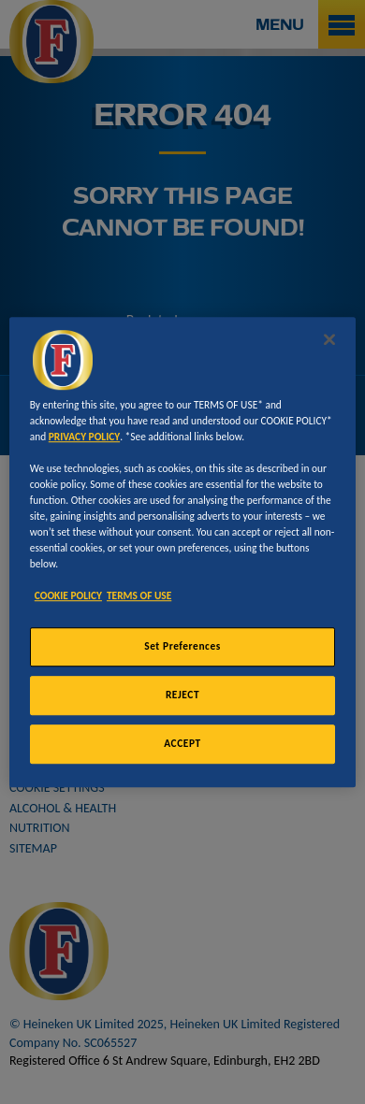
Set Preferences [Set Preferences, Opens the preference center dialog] (182, 646)
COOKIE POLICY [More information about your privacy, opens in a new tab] (68, 595)
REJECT (182, 694)
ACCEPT (182, 743)
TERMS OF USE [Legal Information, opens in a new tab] (139, 595)
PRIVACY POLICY (84, 436)
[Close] (329, 339)
